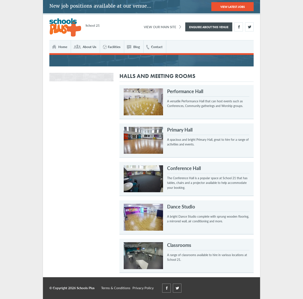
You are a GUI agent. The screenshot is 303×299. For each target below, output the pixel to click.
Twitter (249, 26)
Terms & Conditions (115, 287)
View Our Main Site (160, 27)
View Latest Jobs (232, 7)
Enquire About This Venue (208, 27)
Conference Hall (184, 168)
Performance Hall (185, 91)
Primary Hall (180, 129)
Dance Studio (181, 206)
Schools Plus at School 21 (65, 27)
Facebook (238, 26)
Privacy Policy (143, 287)
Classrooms (179, 245)
